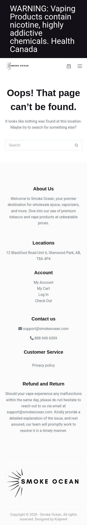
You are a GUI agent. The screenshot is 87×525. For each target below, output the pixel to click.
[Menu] (80, 66)
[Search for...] (38, 145)
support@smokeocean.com (29, 412)
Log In (44, 294)
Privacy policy (43, 365)
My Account (43, 282)
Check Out (43, 301)
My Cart (43, 288)
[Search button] (76, 145)
